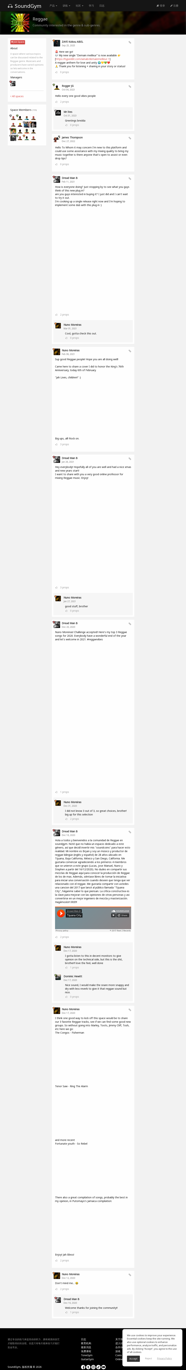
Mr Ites (68, 112)
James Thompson (72, 137)
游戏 (117, 1351)
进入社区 (120, 1343)
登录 (161, 5)
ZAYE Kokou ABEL (72, 41)
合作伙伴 (120, 1347)
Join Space (17, 41)
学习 (91, 5)
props (64, 72)
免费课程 (86, 1351)
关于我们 (120, 1339)
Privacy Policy (164, 1358)
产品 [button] (53, 5)
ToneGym (86, 1355)
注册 (174, 5)
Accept (133, 1358)
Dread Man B (70, 178)
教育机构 (86, 1343)
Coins (118, 1355)
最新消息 (86, 1347)
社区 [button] (79, 5)
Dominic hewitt (73, 976)
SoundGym (24, 5)
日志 (101, 5)
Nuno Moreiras (72, 324)
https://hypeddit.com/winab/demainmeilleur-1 (83, 59)
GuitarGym (87, 1359)
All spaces (17, 96)
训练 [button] (66, 5)
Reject (148, 1358)
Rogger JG (68, 86)
